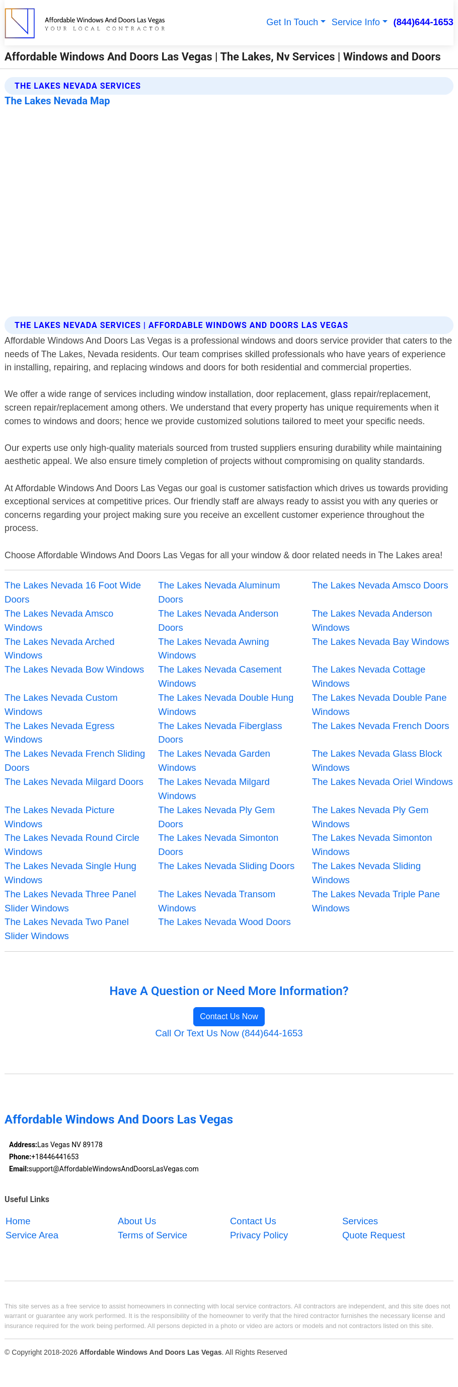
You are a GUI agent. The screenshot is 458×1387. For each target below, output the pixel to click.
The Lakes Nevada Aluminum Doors (219, 592)
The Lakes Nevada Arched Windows (59, 648)
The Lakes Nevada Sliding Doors (226, 866)
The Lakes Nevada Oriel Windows (382, 781)
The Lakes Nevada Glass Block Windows (377, 760)
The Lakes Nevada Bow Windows (74, 669)
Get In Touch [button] (292, 22)
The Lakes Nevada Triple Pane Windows (376, 901)
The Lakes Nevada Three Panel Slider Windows (70, 901)
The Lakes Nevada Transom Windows (216, 901)
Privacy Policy (259, 1235)
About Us (137, 1221)
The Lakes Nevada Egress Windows (59, 732)
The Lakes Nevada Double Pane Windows (379, 704)
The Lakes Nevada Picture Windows (59, 817)
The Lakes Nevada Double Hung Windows (225, 704)
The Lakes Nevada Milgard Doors (74, 781)
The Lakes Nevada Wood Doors (224, 921)
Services (360, 1221)
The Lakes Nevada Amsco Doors (380, 585)
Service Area (32, 1235)
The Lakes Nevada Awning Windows (213, 648)
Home (18, 1221)
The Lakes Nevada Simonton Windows (372, 844)
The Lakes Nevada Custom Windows (61, 704)
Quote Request (373, 1235)
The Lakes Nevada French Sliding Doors (75, 760)
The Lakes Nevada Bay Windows (380, 641)
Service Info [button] (356, 22)
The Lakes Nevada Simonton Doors (218, 844)
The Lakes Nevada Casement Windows (219, 676)
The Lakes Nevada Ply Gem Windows (370, 817)
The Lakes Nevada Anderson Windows (372, 620)
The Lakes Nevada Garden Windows (214, 760)
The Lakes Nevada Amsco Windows (59, 620)
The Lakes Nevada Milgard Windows (213, 788)
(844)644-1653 (423, 22)
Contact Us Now (229, 1016)
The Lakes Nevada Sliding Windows (366, 873)
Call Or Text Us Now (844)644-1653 (228, 1033)
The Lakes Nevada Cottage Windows (369, 676)
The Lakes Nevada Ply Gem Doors (216, 817)
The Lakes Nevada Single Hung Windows (70, 873)
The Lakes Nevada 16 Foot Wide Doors (73, 592)
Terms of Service (152, 1235)
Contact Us (253, 1221)
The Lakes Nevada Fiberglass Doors (220, 732)
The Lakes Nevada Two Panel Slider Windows (67, 928)
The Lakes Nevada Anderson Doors (218, 620)
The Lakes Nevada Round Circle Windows (72, 844)
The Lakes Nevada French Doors (380, 725)
